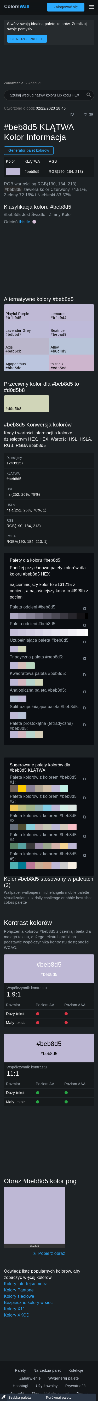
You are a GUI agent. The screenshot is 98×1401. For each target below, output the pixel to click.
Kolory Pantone (19, 1290)
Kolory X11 (14, 1309)
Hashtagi (20, 1386)
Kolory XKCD (17, 1315)
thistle (24, 222)
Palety (20, 1370)
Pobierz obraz (49, 1253)
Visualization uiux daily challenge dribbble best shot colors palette (48, 900)
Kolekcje (75, 1370)
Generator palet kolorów (28, 150)
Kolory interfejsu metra (26, 1284)
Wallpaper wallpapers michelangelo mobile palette (46, 892)
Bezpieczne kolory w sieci (29, 1302)
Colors (17, 6)
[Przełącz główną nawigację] (91, 7)
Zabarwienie (30, 1378)
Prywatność (75, 1386)
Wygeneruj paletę (63, 1378)
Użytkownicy (46, 1386)
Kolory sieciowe (19, 1296)
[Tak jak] (72, 114)
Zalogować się (66, 7)
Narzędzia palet (47, 1370)
